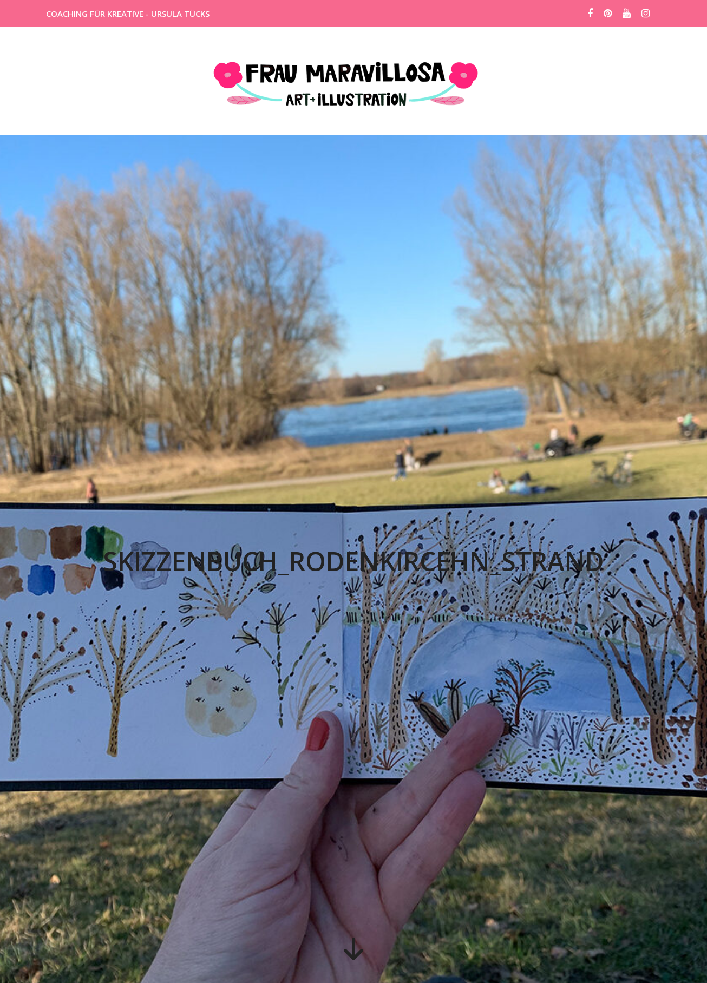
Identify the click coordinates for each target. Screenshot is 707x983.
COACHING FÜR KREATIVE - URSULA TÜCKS (128, 13)
